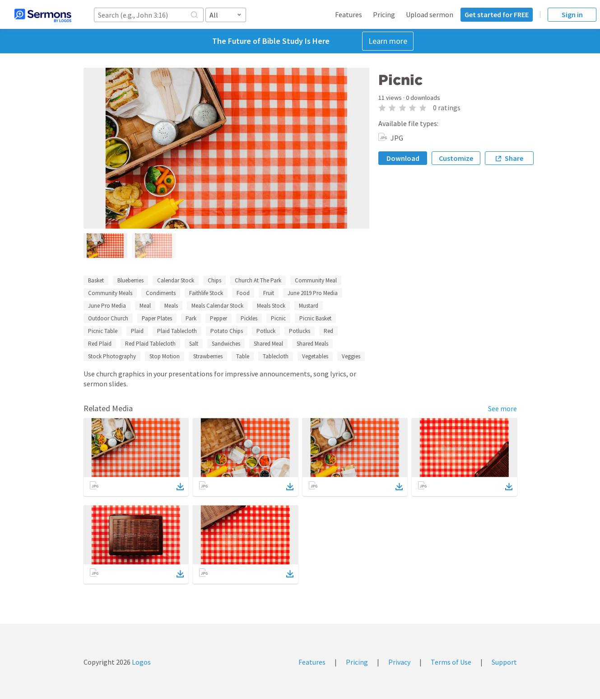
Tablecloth (275, 356)
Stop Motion (164, 356)
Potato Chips (226, 331)
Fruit (268, 293)
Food (243, 293)
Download (402, 158)
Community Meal (316, 280)
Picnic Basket (315, 318)
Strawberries (208, 356)
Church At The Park (258, 280)
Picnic (278, 318)
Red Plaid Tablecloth (150, 343)
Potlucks (299, 331)
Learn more (387, 41)
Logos (140, 661)
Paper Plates (157, 318)
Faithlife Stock (206, 293)
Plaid (137, 331)
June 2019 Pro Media (313, 293)
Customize (456, 158)
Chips (214, 280)
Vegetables (315, 356)
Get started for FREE (497, 14)
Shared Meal (268, 343)
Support (504, 661)
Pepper (218, 318)
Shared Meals (312, 343)
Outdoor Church (108, 318)
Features (348, 14)
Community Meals (110, 293)
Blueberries (130, 280)
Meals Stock (271, 306)
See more (502, 408)
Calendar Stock (175, 280)
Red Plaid (100, 343)
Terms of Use (451, 661)
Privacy (399, 661)
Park (191, 318)
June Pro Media (107, 306)
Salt (193, 343)
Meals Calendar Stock (217, 306)
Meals (171, 306)
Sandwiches (226, 343)
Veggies (351, 356)
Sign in (572, 14)
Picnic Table (102, 331)
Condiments (161, 293)
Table (242, 356)
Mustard (308, 306)
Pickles (249, 318)
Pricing (384, 14)
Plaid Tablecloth (177, 331)
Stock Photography (112, 356)
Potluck (265, 331)
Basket (96, 280)
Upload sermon (429, 14)
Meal (145, 306)
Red (328, 331)
